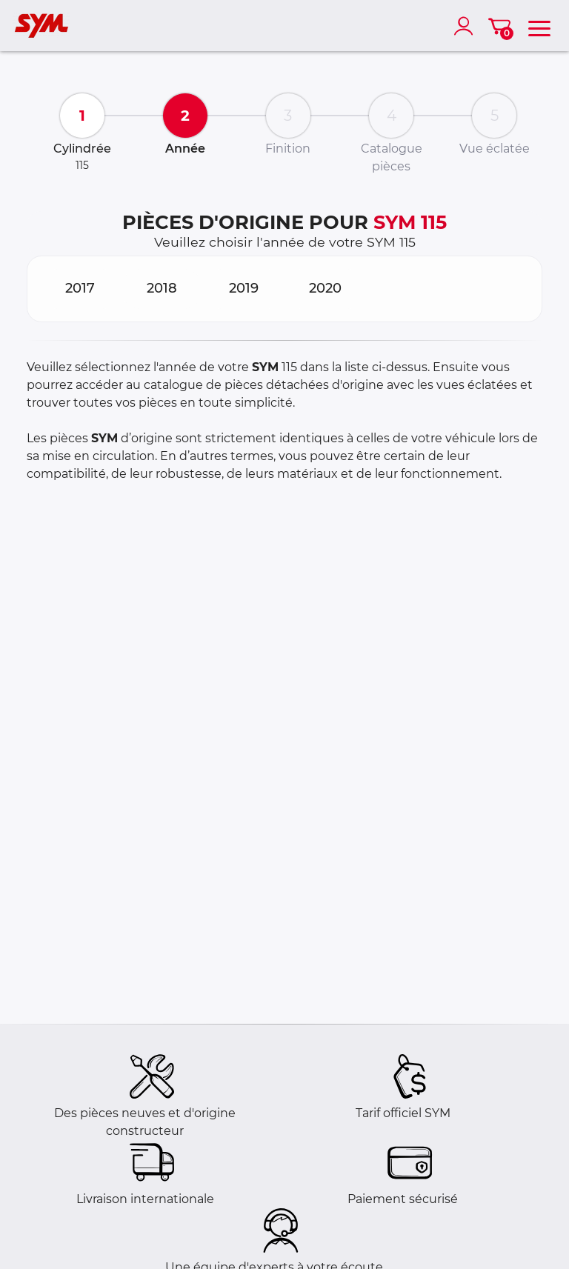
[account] (466, 26)
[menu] (539, 26)
